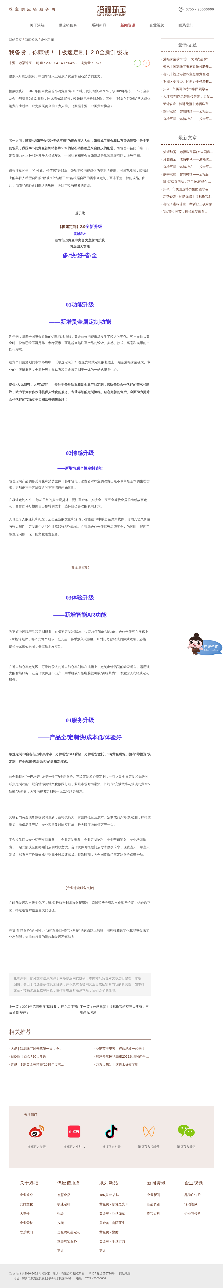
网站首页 (15, 39)
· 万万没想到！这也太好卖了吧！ (118, 1064)
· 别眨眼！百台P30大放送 (27, 1056)
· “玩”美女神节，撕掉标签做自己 (184, 211)
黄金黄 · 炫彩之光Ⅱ (113, 1204)
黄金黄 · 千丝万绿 (112, 1241)
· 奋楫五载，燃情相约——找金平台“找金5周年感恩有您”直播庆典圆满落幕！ (187, 119)
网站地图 (124, 1273)
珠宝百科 (153, 1213)
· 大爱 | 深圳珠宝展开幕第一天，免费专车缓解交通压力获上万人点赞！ (37, 1048)
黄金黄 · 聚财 (109, 1232)
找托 (60, 1223)
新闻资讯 (127, 25)
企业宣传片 (192, 1213)
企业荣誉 (26, 1223)
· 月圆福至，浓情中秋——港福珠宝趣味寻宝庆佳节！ (187, 159)
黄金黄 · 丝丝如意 (112, 1213)
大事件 (25, 1213)
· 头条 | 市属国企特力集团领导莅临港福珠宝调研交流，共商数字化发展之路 (187, 89)
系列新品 (98, 25)
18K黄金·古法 (109, 1195)
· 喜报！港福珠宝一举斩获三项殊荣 (186, 204)
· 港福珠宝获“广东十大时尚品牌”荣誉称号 (187, 59)
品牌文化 (26, 1204)
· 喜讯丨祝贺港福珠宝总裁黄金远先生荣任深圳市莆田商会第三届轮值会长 (187, 74)
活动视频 (191, 1204)
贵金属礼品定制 (68, 1232)
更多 (60, 1251)
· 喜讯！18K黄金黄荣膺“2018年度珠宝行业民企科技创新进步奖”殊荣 (37, 1064)
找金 (60, 1213)
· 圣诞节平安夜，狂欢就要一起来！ (119, 1048)
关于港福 (37, 25)
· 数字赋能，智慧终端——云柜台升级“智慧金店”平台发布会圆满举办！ (187, 111)
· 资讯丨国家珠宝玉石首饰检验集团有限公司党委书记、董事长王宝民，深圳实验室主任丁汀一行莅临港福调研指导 (187, 66)
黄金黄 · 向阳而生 (112, 1223)
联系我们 (185, 25)
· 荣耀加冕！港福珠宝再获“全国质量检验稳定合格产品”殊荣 (187, 152)
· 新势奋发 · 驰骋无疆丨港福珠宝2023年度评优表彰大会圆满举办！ (187, 104)
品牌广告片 (192, 1195)
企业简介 (26, 1195)
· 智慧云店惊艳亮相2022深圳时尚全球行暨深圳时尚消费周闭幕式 (122, 1056)
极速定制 (63, 1204)
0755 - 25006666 (196, 9)
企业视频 (156, 25)
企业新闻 (47, 39)
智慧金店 (63, 1195)
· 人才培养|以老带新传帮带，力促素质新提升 (187, 96)
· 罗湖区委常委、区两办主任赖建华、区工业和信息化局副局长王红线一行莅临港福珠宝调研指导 (187, 81)
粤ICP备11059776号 (102, 1273)
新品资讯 (153, 1204)
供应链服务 (68, 25)
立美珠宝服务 (67, 1241)
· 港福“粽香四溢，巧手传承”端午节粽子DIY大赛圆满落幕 (187, 182)
